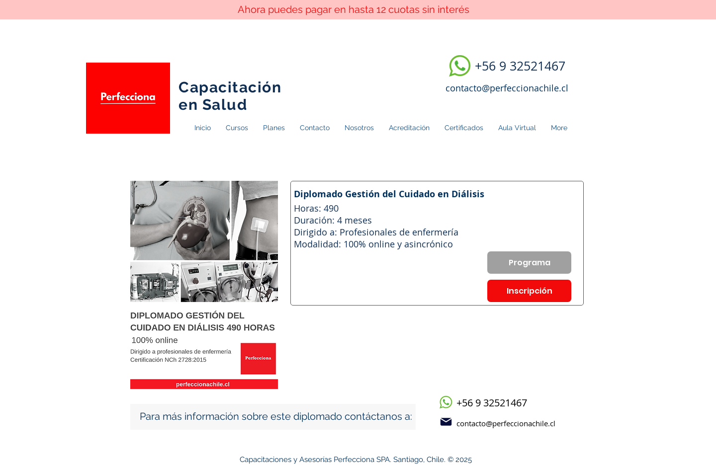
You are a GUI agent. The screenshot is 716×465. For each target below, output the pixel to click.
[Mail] (446, 421)
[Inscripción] (529, 291)
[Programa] (529, 262)
